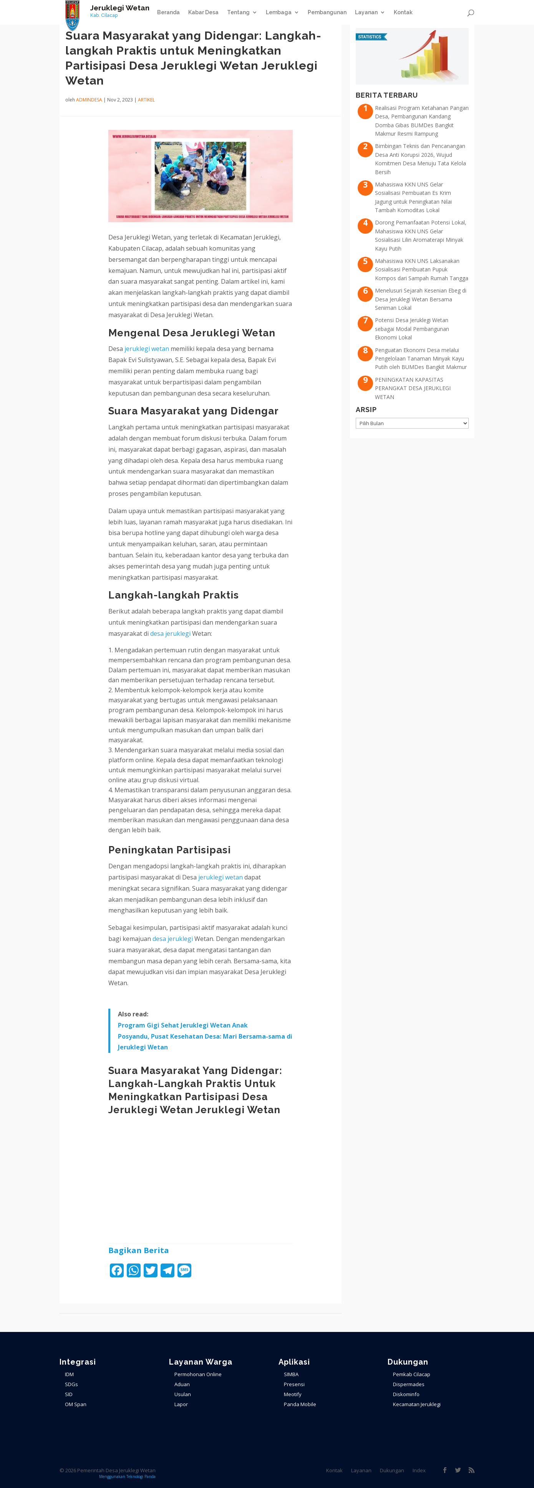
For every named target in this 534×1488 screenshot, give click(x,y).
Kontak (403, 12)
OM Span (75, 1404)
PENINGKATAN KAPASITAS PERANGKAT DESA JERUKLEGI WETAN (413, 388)
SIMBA (291, 1374)
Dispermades (409, 1384)
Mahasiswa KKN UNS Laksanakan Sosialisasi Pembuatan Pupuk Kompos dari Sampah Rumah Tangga (421, 269)
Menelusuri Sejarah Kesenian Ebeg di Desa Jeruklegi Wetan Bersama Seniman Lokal (420, 299)
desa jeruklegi (170, 633)
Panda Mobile (300, 1404)
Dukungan (392, 1470)
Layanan (366, 12)
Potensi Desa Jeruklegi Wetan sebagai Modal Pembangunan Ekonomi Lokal (412, 328)
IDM (69, 1374)
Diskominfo (406, 1394)
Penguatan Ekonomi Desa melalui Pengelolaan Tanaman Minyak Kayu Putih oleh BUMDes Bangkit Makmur (421, 358)
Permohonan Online (198, 1374)
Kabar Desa (203, 12)
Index (419, 1470)
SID (69, 1394)
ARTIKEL (146, 99)
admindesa (89, 99)
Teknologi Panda (141, 1476)
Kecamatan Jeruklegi (417, 1404)
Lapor (181, 1404)
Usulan (182, 1394)
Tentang (238, 12)
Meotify (293, 1394)
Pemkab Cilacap (411, 1374)
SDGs (71, 1384)
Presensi (294, 1384)
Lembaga (279, 12)
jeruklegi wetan (146, 348)
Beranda (168, 12)
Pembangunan (327, 12)
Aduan (182, 1384)
